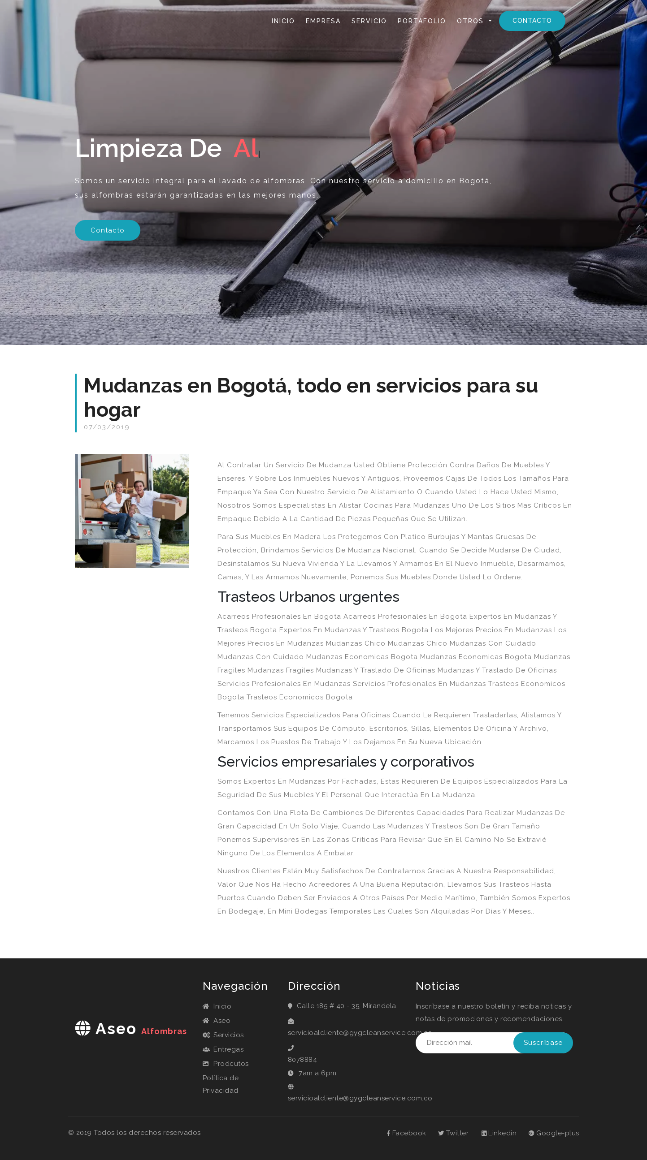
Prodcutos (226, 1064)
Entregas (223, 1049)
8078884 (302, 1060)
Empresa (323, 21)
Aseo (217, 1021)
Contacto (532, 20)
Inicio (285, 20)
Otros (471, 21)
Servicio (369, 21)
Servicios (223, 1035)
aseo (131, 1028)
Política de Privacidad (221, 1084)
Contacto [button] (108, 230)
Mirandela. (380, 1006)
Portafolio (422, 21)
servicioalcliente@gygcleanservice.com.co (345, 1033)
